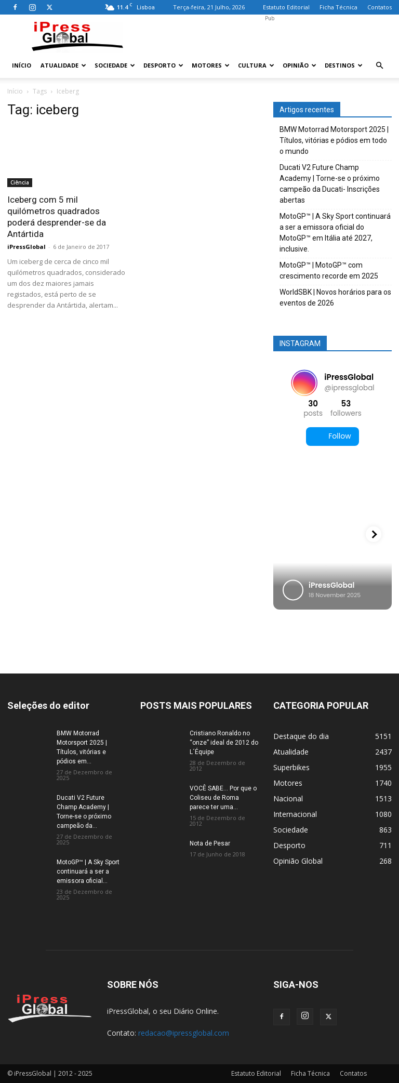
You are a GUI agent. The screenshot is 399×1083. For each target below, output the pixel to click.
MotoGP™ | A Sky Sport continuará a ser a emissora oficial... (88, 871)
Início (21, 65)
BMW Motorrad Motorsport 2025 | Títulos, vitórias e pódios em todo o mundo (334, 140)
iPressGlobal (26, 246)
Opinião (299, 65)
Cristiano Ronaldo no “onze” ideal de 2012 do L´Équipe (224, 743)
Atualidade (63, 65)
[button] (379, 66)
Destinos (344, 65)
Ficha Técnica (338, 7)
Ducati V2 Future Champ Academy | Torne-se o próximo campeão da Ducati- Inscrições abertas (330, 183)
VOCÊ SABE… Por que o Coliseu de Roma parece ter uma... (223, 798)
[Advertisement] (269, 37)
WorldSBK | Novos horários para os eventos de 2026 (335, 297)
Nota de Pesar (210, 843)
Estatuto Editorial (286, 7)
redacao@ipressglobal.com (183, 1033)
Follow (332, 436)
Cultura (256, 65)
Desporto (163, 65)
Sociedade (115, 65)
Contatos (379, 7)
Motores (211, 65)
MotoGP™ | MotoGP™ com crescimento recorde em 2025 (329, 270)
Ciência (19, 182)
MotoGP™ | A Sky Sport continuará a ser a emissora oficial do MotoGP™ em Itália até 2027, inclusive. (335, 232)
